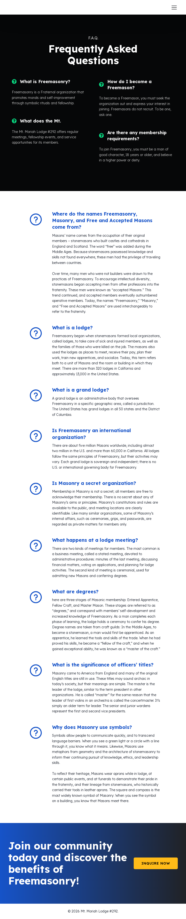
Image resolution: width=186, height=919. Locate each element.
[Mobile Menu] (174, 7)
